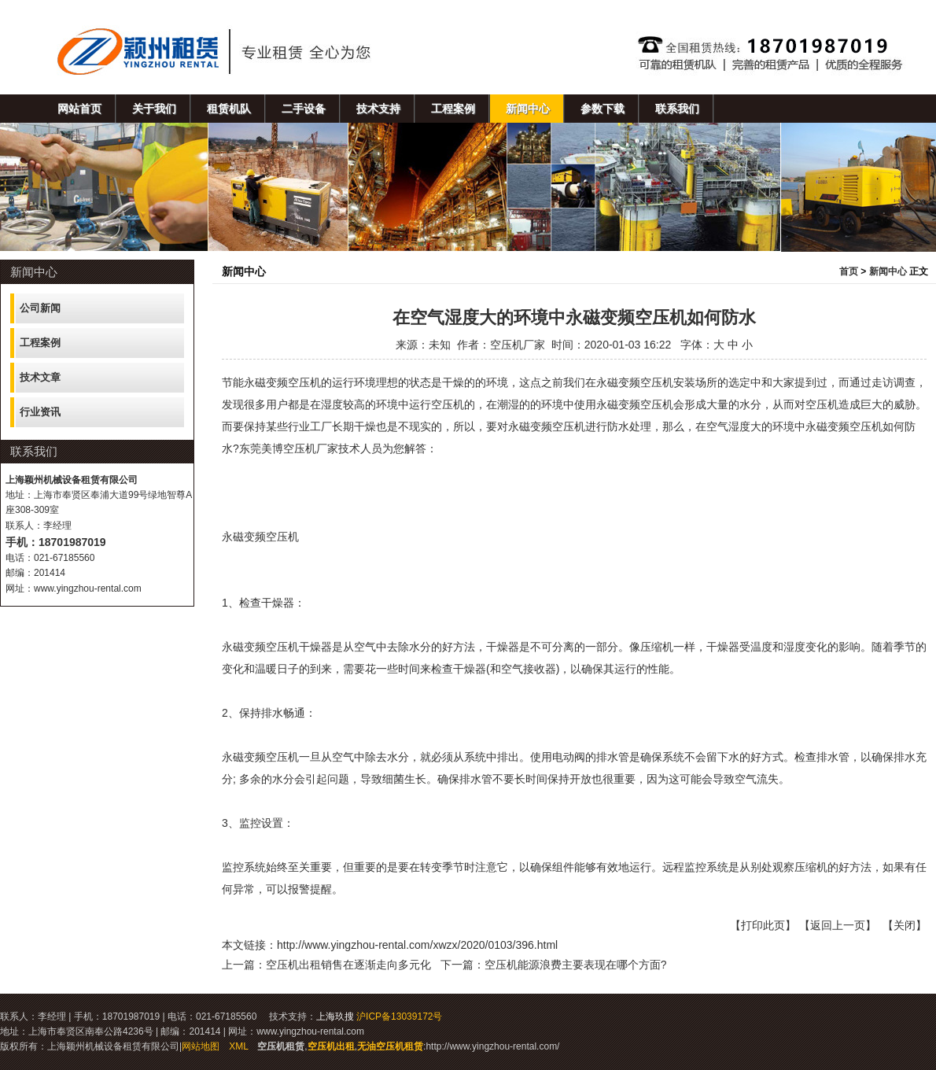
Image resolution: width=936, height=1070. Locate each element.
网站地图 (200, 1046)
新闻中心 (528, 108)
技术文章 (40, 377)
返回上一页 (837, 925)
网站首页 (79, 108)
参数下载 (602, 108)
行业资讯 (40, 412)
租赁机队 (229, 108)
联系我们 (677, 108)
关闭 (905, 925)
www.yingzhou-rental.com (88, 588)
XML (238, 1046)
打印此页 (763, 925)
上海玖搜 (335, 1016)
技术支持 (378, 108)
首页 (848, 271)
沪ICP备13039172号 (399, 1016)
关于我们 (154, 108)
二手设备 (304, 108)
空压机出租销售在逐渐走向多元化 (348, 964)
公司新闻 (40, 308)
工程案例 (453, 108)
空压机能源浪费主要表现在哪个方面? (576, 964)
